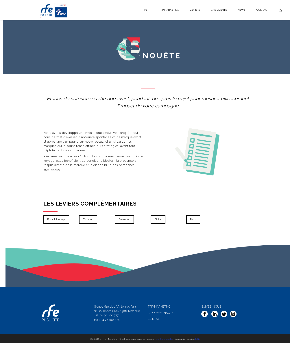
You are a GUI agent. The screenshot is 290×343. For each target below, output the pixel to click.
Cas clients (219, 9)
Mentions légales (164, 339)
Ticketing (88, 219)
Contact (262, 9)
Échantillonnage (56, 219)
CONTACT (155, 319)
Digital (158, 219)
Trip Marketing (168, 9)
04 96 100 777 (109, 315)
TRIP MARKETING (159, 306)
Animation (124, 219)
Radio (193, 219)
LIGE (197, 339)
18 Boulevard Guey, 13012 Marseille (117, 311)
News (241, 9)
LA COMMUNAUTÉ (160, 313)
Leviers (195, 9)
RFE (145, 9)
